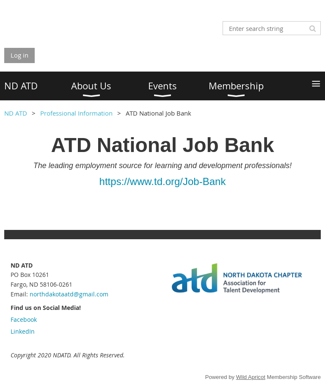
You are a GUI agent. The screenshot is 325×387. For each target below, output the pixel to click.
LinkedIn (23, 331)
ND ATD (15, 113)
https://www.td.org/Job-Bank (162, 181)
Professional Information (76, 113)
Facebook (24, 319)
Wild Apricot (250, 377)
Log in (19, 55)
